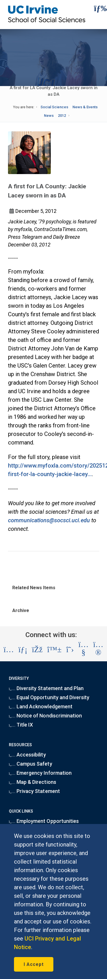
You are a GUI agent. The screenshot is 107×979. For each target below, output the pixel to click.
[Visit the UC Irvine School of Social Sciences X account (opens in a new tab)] (70, 650)
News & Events (85, 107)
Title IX (21, 725)
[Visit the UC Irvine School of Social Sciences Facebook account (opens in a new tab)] (37, 650)
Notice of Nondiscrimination (45, 716)
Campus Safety (30, 764)
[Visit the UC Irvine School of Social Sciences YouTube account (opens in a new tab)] (83, 649)
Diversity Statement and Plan (46, 688)
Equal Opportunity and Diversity (49, 697)
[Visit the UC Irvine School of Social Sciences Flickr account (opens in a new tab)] (98, 649)
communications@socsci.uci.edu (49, 520)
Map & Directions (32, 782)
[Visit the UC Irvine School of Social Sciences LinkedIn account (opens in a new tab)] (22, 650)
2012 (62, 115)
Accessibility (27, 755)
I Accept (34, 964)
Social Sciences (54, 107)
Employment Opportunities (44, 821)
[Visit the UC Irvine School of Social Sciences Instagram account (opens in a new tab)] (9, 650)
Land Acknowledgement (40, 706)
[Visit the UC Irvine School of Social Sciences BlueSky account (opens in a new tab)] (54, 650)
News (49, 115)
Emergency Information (40, 773)
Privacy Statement (34, 791)
